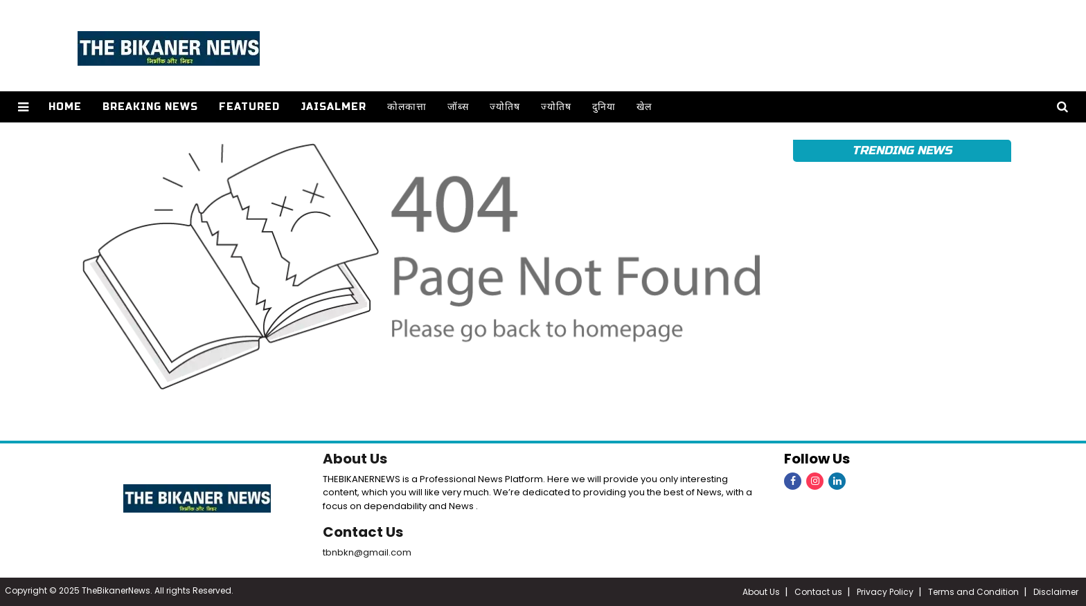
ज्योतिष (505, 107)
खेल (644, 107)
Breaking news (150, 107)
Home (65, 107)
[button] (23, 107)
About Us (355, 458)
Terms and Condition (973, 592)
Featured (249, 107)
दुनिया (604, 107)
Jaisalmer (333, 107)
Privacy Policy (885, 592)
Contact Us (363, 532)
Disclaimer (1055, 592)
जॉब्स (458, 107)
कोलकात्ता (407, 107)
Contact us (818, 592)
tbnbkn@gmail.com (367, 552)
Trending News (902, 150)
